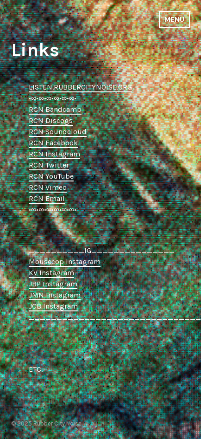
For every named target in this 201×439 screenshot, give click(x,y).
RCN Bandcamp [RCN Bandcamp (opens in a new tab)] (55, 109)
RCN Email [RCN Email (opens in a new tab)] (47, 198)
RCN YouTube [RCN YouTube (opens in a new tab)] (51, 176)
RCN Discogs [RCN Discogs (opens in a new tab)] (51, 120)
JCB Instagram (53, 306)
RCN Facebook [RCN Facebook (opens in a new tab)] (53, 142)
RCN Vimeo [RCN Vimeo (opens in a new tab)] (48, 187)
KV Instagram (51, 272)
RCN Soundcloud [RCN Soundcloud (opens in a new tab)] (58, 131)
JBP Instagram (53, 283)
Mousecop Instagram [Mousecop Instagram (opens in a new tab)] (64, 261)
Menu (174, 19)
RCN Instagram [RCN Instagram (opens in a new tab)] (54, 153)
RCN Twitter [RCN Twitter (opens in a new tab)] (49, 165)
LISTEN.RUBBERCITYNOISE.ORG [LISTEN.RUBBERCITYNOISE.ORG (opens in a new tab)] (80, 87)
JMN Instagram (55, 295)
